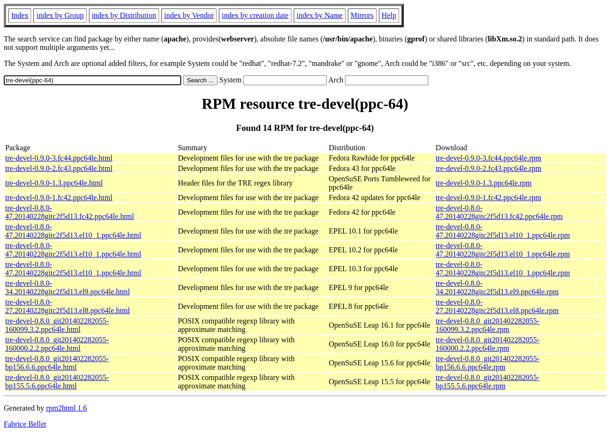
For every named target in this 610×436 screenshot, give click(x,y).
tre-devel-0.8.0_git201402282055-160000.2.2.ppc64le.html (57, 344)
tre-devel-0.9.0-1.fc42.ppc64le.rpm (488, 198)
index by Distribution (124, 15)
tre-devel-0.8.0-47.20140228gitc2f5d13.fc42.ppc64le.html (69, 212)
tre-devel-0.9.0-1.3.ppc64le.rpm (484, 183)
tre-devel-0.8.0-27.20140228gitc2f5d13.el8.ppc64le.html (67, 306)
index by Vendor (189, 15)
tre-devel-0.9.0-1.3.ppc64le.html (54, 183)
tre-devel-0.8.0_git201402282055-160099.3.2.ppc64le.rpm (487, 325)
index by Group (59, 15)
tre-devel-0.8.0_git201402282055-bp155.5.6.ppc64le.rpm (487, 381)
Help (389, 15)
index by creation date (255, 15)
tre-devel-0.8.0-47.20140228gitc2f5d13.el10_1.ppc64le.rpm (503, 231)
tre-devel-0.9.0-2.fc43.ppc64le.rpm (488, 168)
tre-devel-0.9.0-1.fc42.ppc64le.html (58, 198)
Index (19, 15)
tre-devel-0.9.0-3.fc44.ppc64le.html (58, 158)
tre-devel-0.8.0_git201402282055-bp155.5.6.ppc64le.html (57, 381)
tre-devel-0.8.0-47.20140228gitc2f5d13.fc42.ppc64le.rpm (499, 212)
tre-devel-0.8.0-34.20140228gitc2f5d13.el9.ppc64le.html (67, 287)
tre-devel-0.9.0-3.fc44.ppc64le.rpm (488, 158)
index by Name (320, 15)
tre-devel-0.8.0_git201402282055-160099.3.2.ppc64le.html (57, 325)
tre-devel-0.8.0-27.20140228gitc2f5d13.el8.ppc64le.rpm (497, 306)
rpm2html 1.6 (66, 408)
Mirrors (362, 15)
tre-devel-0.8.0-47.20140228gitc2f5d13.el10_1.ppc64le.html (73, 231)
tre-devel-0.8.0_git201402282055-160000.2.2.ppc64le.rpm (487, 344)
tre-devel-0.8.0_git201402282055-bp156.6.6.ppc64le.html (57, 363)
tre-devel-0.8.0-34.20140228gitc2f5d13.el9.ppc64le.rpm (497, 287)
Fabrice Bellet (25, 424)
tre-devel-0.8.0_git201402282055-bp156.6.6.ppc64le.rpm (487, 363)
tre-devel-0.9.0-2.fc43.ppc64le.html (58, 168)
